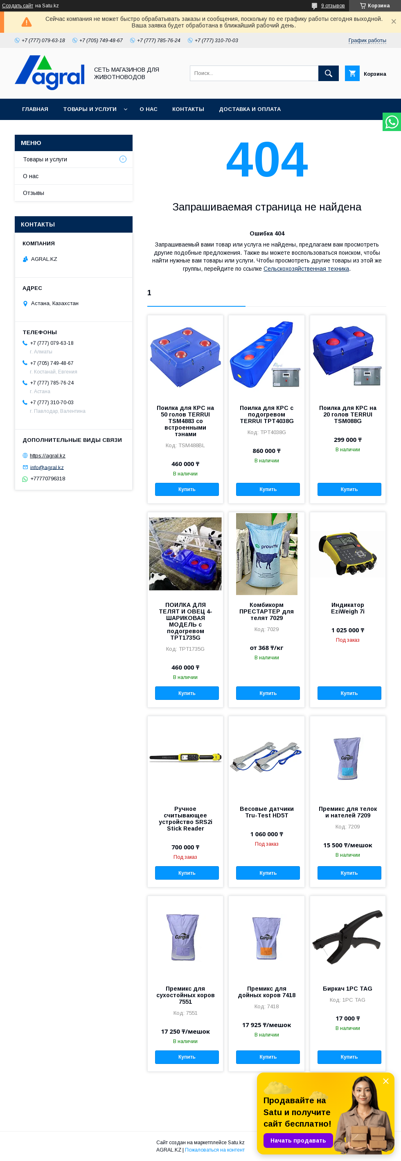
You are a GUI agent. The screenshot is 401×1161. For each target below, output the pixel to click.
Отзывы (33, 193)
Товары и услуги (90, 109)
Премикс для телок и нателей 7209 (348, 812)
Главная (35, 109)
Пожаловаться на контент (215, 1150)
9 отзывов (333, 6)
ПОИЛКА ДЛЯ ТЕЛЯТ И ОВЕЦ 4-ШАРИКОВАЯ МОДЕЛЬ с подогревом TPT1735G (185, 621)
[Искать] (328, 73)
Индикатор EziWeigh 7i (348, 608)
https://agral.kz (47, 456)
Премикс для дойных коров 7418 (266, 991)
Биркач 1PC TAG (347, 988)
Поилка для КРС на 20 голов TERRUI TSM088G (347, 414)
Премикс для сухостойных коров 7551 (185, 995)
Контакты (188, 109)
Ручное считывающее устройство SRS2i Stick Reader (185, 819)
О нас (149, 109)
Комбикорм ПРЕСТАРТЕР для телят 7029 (266, 611)
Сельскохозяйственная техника (306, 268)
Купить (187, 489)
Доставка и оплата (250, 109)
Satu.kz (236, 1142)
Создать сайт (17, 6)
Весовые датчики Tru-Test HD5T (267, 812)
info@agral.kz (47, 467)
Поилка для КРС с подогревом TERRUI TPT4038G (267, 414)
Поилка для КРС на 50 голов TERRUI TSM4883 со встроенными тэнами (185, 421)
